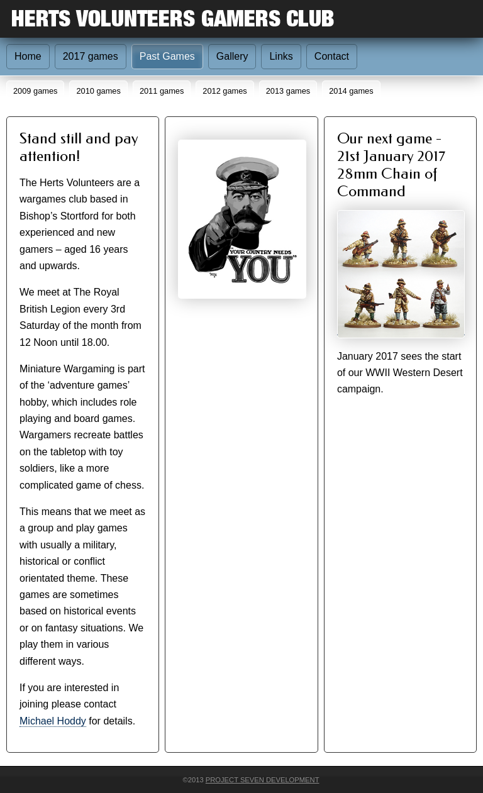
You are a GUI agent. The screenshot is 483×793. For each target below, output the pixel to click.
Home (28, 56)
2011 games (162, 91)
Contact (331, 56)
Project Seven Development (262, 780)
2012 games (225, 91)
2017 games (90, 56)
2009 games (35, 91)
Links (280, 56)
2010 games (98, 91)
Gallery (232, 56)
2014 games (351, 91)
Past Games (167, 56)
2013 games (288, 91)
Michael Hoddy (52, 721)
